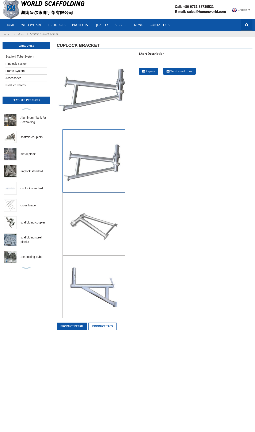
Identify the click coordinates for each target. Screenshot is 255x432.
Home (6, 34)
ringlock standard (31, 171)
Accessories (13, 78)
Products (56, 25)
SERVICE (121, 25)
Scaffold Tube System (19, 56)
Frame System (15, 71)
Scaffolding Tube (31, 256)
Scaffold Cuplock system (44, 34)
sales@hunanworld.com (206, 11)
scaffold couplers (31, 137)
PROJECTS (80, 25)
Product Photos (15, 85)
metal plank (28, 154)
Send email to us (181, 71)
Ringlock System (16, 63)
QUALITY (101, 25)
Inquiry (150, 71)
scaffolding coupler (32, 222)
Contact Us (160, 25)
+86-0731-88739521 (198, 6)
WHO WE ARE (31, 25)
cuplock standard (31, 188)
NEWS (138, 25)
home (10, 25)
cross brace (28, 205)
